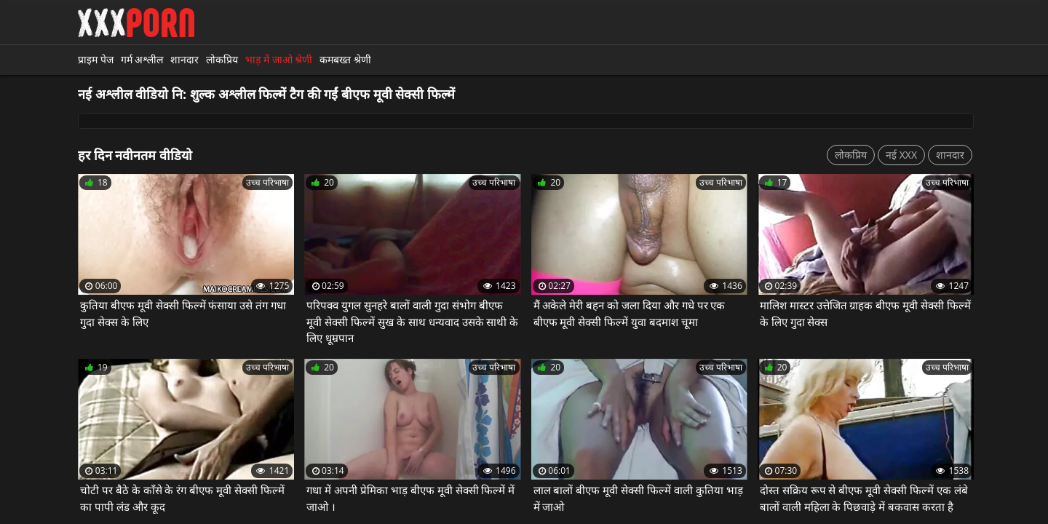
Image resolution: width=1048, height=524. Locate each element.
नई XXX (901, 155)
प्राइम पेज (96, 59)
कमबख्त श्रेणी (345, 59)
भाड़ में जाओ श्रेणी (278, 59)
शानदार (184, 59)
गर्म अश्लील (142, 59)
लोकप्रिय (222, 59)
